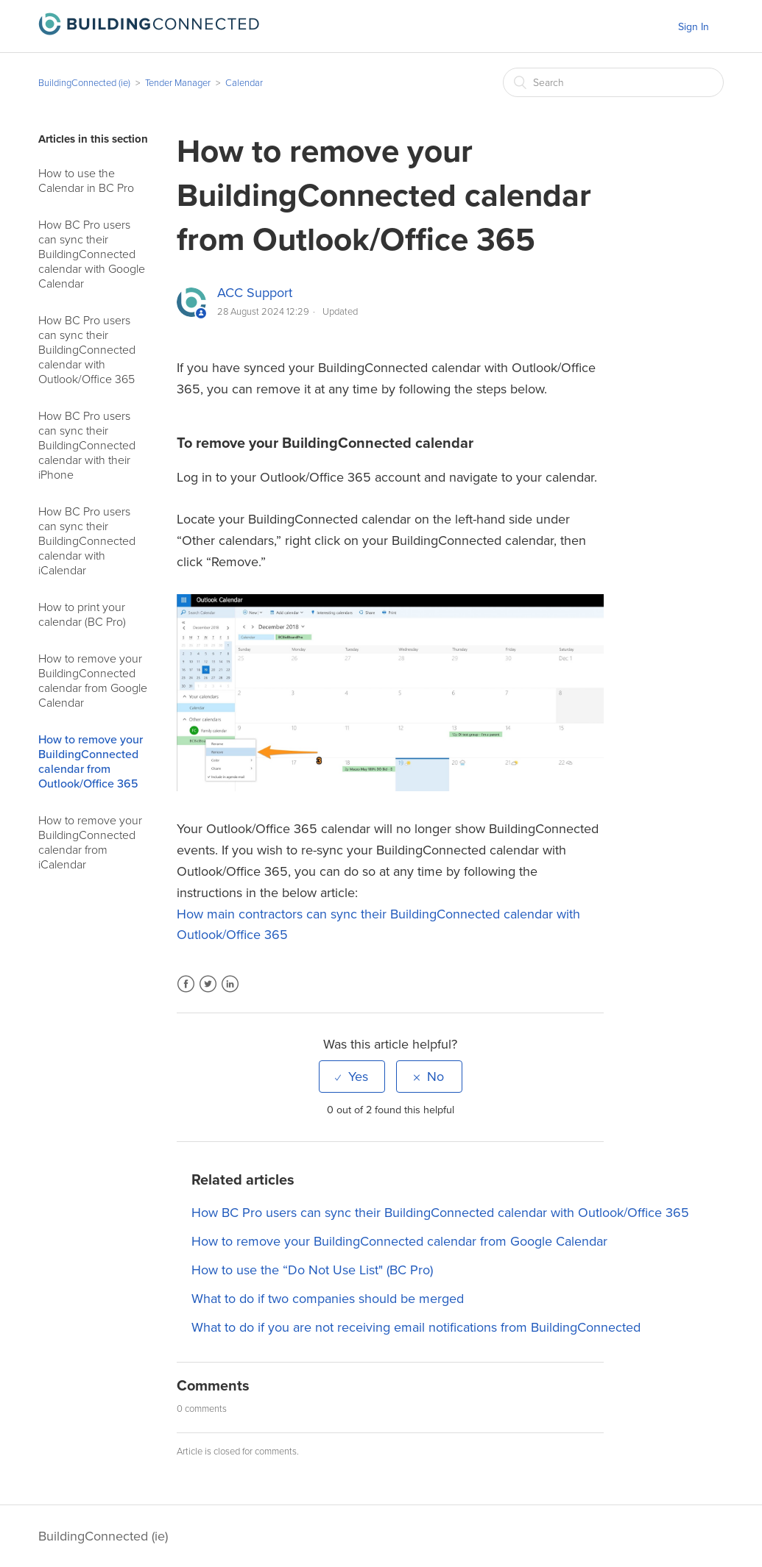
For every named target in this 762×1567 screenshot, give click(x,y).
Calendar (244, 83)
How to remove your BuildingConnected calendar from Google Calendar (92, 681)
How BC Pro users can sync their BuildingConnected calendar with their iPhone (86, 445)
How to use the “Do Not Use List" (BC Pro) (312, 1270)
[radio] (352, 1076)
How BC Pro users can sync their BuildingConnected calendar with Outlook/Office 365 (86, 350)
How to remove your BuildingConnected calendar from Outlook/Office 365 (90, 761)
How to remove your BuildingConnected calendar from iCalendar (90, 842)
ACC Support (254, 293)
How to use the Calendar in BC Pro (86, 181)
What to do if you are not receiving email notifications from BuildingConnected (416, 1327)
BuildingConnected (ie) (84, 83)
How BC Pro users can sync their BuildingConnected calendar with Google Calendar (91, 254)
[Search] (613, 82)
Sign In (693, 27)
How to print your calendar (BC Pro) (82, 614)
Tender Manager (178, 83)
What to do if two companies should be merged (327, 1299)
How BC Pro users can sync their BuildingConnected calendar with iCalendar (86, 541)
